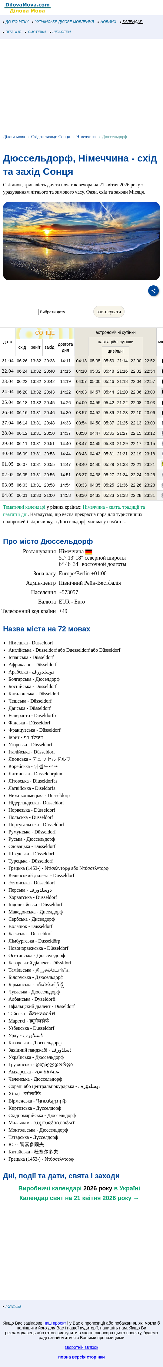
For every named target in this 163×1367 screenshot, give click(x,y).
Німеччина (86, 137)
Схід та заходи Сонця (50, 137)
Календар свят (41, 1198)
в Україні (127, 1188)
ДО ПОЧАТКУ (15, 22)
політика (12, 1306)
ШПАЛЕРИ (60, 32)
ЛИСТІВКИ (35, 32)
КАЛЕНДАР (131, 22)
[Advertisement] (81, 87)
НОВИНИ (107, 22)
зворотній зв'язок (81, 1347)
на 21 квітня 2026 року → (102, 1198)
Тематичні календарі (24, 507)
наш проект (55, 1323)
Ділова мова (14, 137)
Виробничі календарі (50, 1188)
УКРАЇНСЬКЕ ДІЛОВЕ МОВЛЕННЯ (63, 22)
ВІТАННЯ (12, 32)
